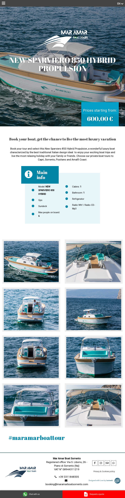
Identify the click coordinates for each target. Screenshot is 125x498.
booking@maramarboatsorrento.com (67, 484)
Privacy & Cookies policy (104, 471)
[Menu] (3, 3)
